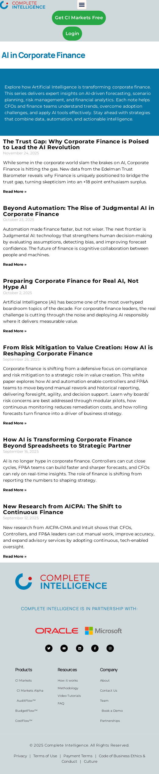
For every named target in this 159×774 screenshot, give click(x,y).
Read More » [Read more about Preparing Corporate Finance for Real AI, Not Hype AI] (15, 331)
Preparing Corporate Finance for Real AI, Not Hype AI (71, 284)
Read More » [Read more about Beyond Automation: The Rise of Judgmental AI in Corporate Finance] (15, 264)
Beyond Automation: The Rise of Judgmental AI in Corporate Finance (78, 211)
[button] (81, 4)
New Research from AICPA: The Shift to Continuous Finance (62, 509)
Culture (90, 761)
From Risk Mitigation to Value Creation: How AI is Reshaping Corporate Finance (78, 350)
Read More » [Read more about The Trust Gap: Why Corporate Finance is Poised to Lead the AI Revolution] (15, 191)
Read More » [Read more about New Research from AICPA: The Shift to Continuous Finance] (15, 556)
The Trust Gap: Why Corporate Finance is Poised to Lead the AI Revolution (76, 144)
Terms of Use (45, 756)
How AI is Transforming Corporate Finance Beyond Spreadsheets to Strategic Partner (67, 442)
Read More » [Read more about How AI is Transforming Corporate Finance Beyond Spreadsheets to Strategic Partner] (15, 490)
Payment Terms (77, 756)
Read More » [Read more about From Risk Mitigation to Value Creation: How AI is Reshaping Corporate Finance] (15, 423)
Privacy (20, 756)
